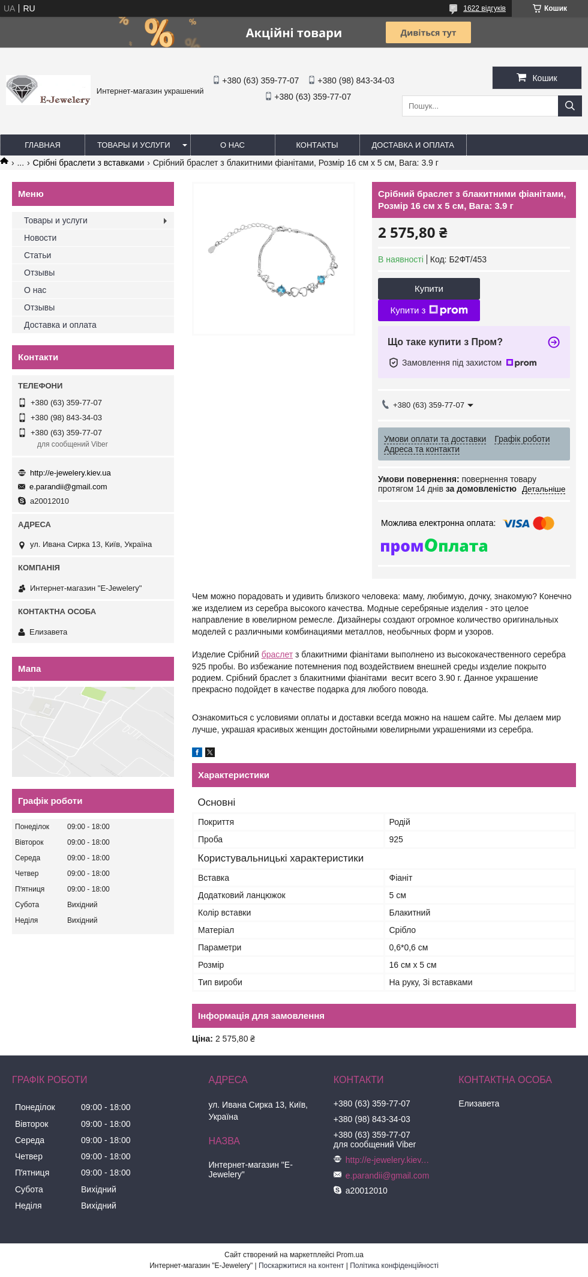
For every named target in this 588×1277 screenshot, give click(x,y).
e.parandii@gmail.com (68, 486)
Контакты (317, 144)
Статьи (37, 255)
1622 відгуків (484, 8)
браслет (277, 654)
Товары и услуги (133, 144)
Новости (40, 238)
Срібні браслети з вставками (89, 163)
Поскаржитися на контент (301, 1265)
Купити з (428, 310)
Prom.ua (350, 1255)
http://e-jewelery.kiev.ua (70, 472)
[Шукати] (570, 105)
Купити (429, 288)
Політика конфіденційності (394, 1265)
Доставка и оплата (413, 144)
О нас (232, 144)
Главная (43, 144)
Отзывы (39, 272)
